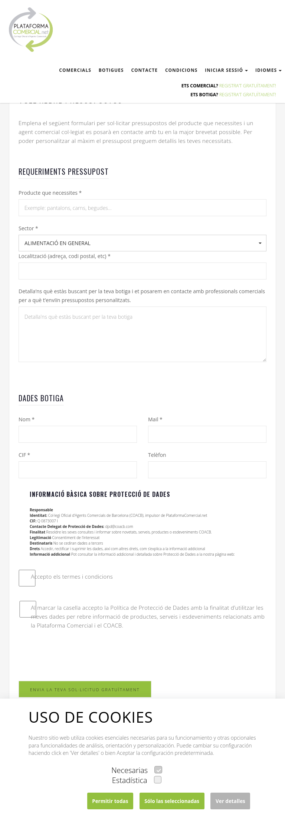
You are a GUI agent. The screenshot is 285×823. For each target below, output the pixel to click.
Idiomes (268, 70)
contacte (144, 70)
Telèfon (157, 454)
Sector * (28, 228)
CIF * (24, 454)
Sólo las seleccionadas (171, 801)
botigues (111, 70)
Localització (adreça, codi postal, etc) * (65, 256)
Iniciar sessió (226, 70)
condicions (181, 70)
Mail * (155, 419)
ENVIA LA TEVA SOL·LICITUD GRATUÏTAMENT (85, 689)
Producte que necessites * (50, 192)
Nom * (27, 419)
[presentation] (75, 655)
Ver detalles (230, 801)
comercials (75, 70)
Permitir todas (110, 801)
